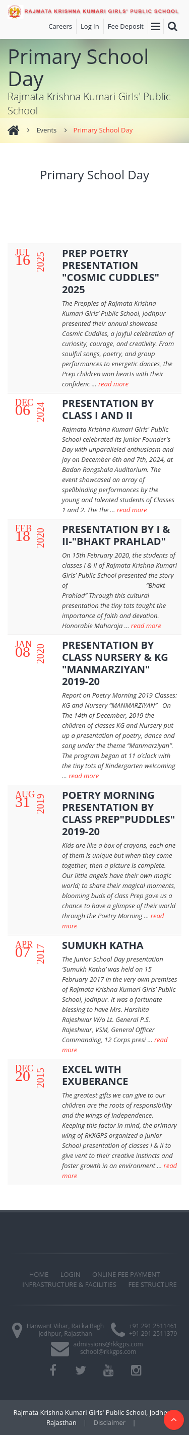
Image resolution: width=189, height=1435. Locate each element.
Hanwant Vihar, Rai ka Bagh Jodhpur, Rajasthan (65, 1329)
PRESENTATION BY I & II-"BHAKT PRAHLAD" (116, 535)
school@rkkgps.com (108, 1351)
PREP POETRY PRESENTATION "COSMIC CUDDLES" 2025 (110, 271)
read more (113, 383)
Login (70, 1274)
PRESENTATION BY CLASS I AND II (108, 409)
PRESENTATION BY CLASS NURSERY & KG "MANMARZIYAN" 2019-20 (115, 663)
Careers (60, 26)
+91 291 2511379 (153, 1333)
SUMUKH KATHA (103, 945)
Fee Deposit (126, 26)
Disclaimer (110, 1422)
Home (39, 1274)
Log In (90, 26)
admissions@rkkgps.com (108, 1344)
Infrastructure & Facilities (69, 1284)
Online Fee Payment (126, 1274)
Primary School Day (103, 129)
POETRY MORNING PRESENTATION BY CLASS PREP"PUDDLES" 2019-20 (118, 813)
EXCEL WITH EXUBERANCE (95, 1075)
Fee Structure (152, 1284)
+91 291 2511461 (153, 1326)
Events (46, 129)
